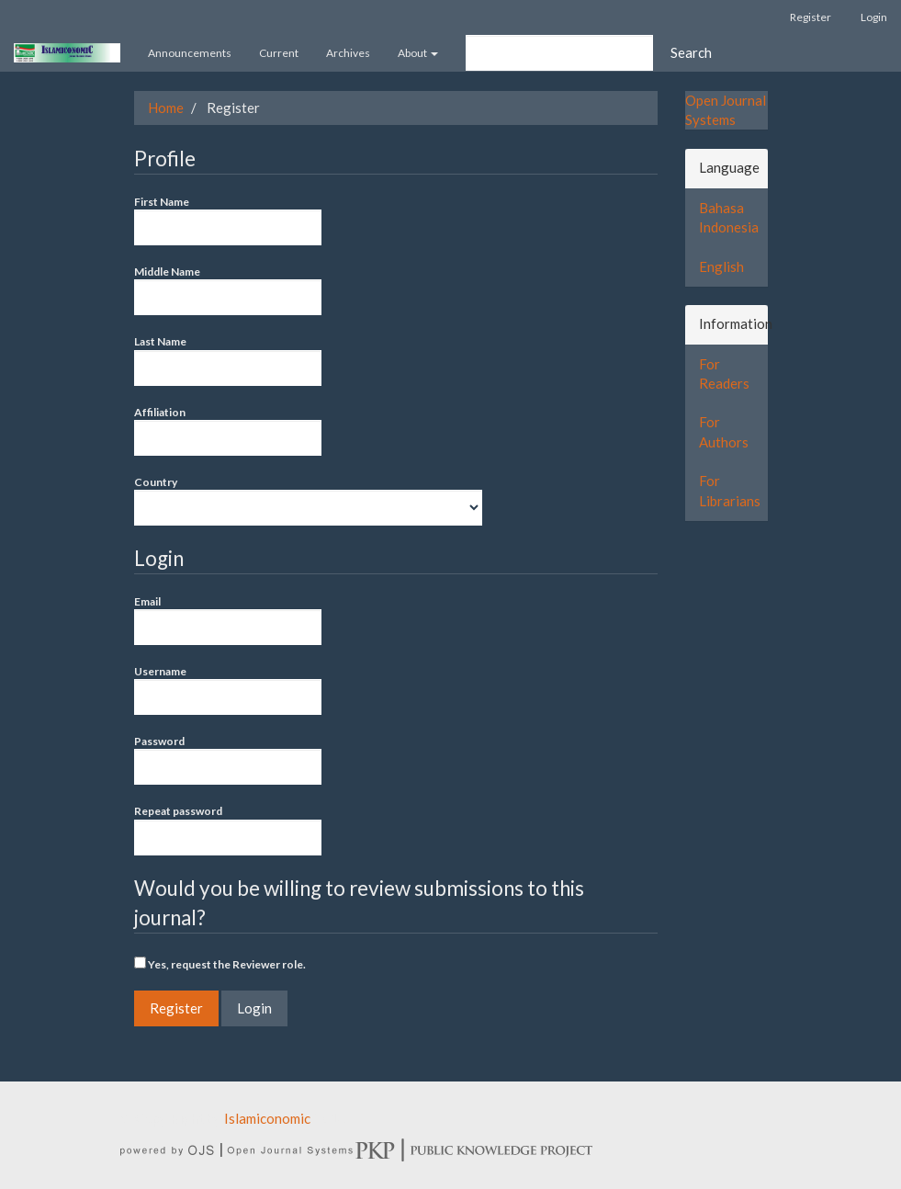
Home (166, 107)
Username (227, 689)
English (721, 266)
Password (227, 759)
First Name (227, 220)
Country (308, 500)
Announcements (189, 53)
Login (874, 17)
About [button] (418, 53)
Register (810, 17)
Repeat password (227, 829)
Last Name (227, 359)
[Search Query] (559, 53)
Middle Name (227, 290)
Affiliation (227, 430)
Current (278, 53)
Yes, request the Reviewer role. (220, 964)
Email (227, 619)
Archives (348, 53)
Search (691, 52)
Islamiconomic (267, 1118)
